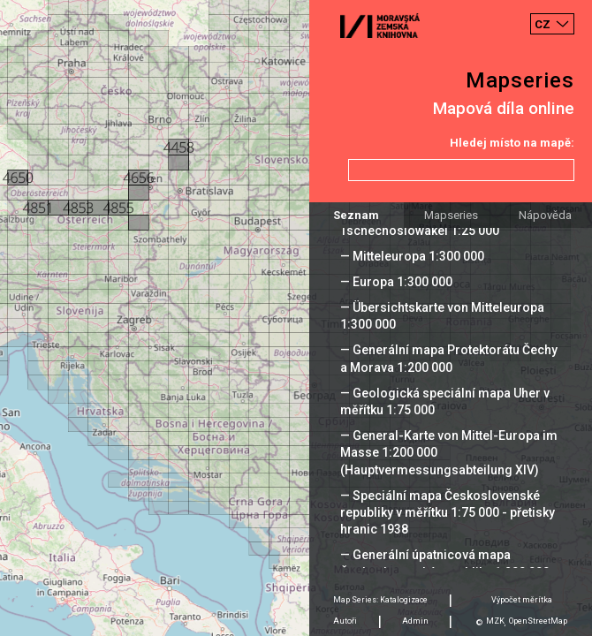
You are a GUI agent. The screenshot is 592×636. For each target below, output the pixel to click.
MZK (495, 621)
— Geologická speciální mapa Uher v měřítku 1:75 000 (445, 401)
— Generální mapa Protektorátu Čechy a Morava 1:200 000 (449, 358)
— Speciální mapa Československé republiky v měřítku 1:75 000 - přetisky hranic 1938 (447, 512)
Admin (415, 621)
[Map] (296, 318)
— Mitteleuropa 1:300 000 (412, 256)
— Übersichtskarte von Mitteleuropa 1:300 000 (442, 315)
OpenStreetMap (538, 621)
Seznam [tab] (356, 215)
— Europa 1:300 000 (396, 282)
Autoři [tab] (345, 621)
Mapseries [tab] (451, 215)
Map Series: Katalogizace (380, 599)
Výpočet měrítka (521, 599)
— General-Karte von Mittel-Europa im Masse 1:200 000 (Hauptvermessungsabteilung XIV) (449, 452)
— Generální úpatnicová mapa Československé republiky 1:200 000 (445, 563)
